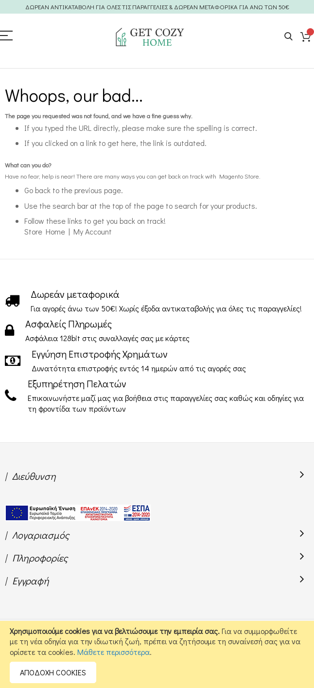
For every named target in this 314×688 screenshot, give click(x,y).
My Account (92, 231)
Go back (37, 190)
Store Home (44, 231)
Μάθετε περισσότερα (113, 652)
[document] (157, 654)
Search (288, 36)
